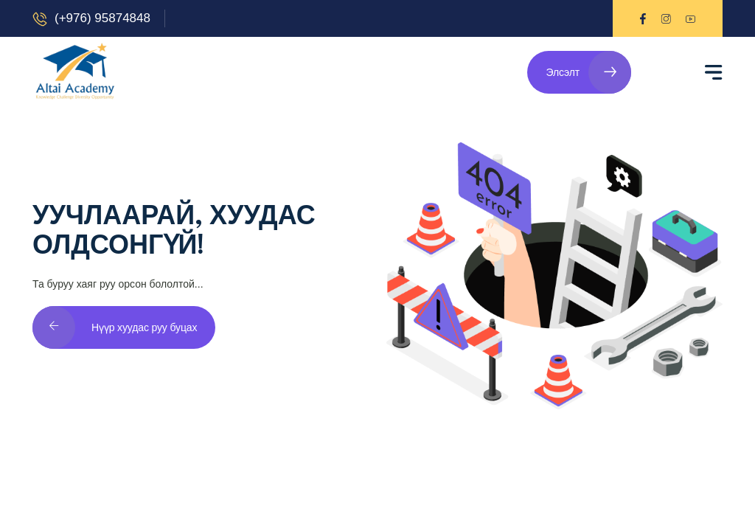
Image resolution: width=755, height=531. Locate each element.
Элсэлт (588, 72)
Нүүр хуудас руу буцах (114, 327)
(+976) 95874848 (102, 18)
